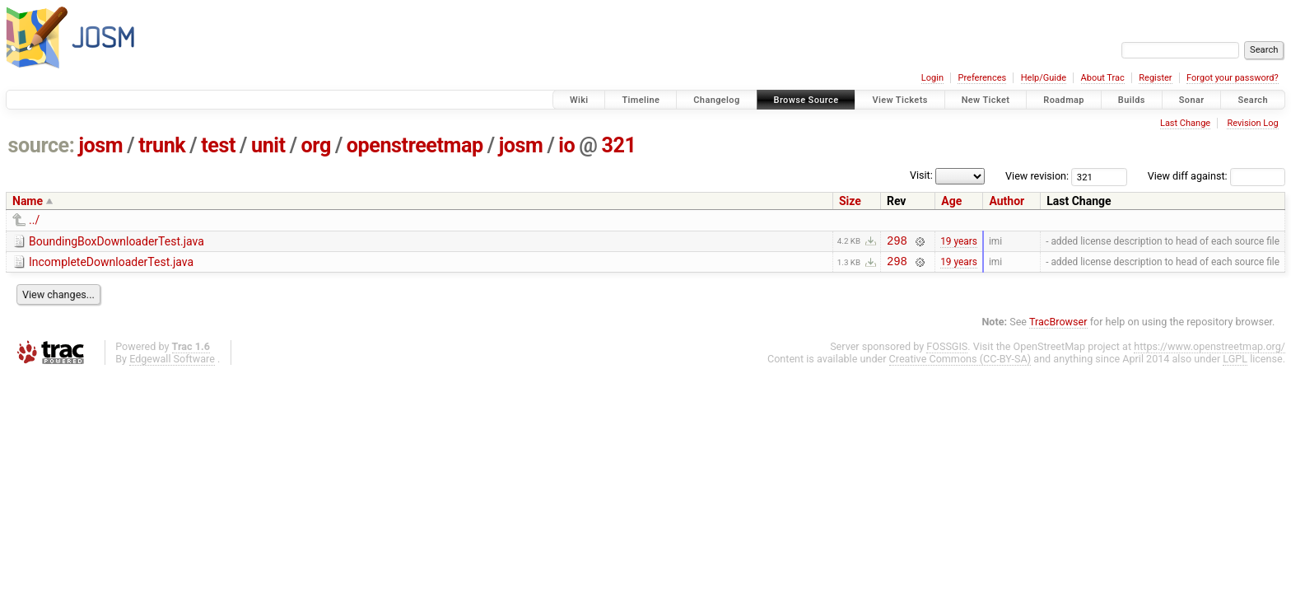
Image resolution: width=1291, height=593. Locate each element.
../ (34, 219)
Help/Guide (1043, 77)
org (316, 145)
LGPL (1235, 363)
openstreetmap (415, 145)
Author (1006, 201)
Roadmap (1063, 100)
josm (100, 145)
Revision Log (1252, 123)
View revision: (1037, 176)
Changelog (716, 100)
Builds (1131, 100)
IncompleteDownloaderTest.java (111, 264)
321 (619, 145)
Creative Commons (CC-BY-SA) (960, 363)
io (566, 145)
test (218, 145)
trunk (161, 145)
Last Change (1185, 123)
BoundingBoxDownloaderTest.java (116, 241)
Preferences (982, 77)
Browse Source (806, 100)
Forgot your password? (1232, 77)
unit (268, 145)
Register (1155, 77)
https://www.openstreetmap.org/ (1209, 351)
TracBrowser (1058, 326)
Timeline (640, 100)
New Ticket (986, 100)
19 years (958, 242)
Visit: (921, 175)
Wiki (579, 100)
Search (1252, 100)
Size (850, 201)
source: (41, 145)
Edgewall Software (172, 363)
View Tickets (899, 100)
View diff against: (1216, 176)
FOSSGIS (946, 351)
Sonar (1192, 100)
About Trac (1103, 77)
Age (951, 201)
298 (897, 242)
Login (932, 77)
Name (27, 201)
